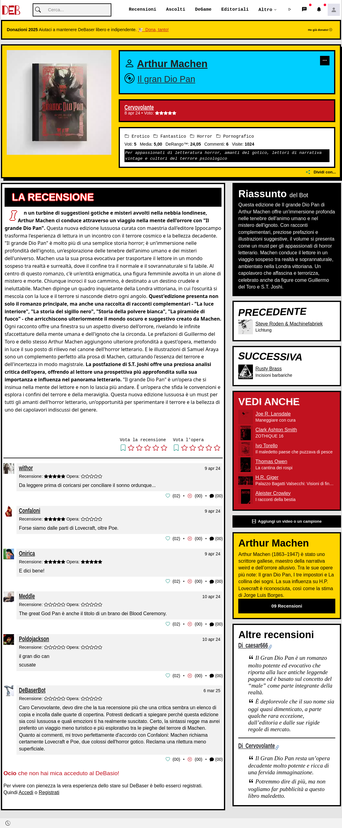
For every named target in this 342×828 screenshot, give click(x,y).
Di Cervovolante (256, 745)
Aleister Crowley (273, 493)
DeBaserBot (32, 688)
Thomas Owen (271, 461)
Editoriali (235, 10)
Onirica (27, 552)
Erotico (137, 137)
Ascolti (175, 10)
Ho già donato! (320, 30)
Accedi (26, 790)
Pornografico (235, 137)
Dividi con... (321, 172)
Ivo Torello (266, 445)
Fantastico (169, 137)
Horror (201, 137)
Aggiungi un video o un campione (287, 521)
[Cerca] (72, 10)
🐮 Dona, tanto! (153, 29)
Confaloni (29, 510)
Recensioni (142, 10)
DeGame (203, 10)
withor (26, 467)
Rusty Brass (268, 369)
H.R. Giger (267, 477)
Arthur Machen (172, 64)
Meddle (27, 595)
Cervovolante (139, 107)
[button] (290, 10)
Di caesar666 (253, 645)
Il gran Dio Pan (166, 79)
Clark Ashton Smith (276, 429)
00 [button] (198, 495)
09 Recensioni (287, 606)
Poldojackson (34, 637)
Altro (265, 10)
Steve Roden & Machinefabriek (289, 323)
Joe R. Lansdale (273, 413)
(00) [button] (216, 496)
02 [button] (176, 495)
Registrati (49, 790)
